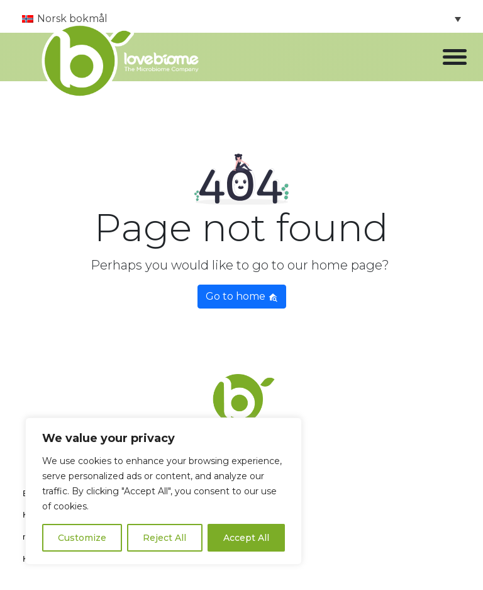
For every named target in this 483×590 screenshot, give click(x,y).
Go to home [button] (242, 296)
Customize (82, 537)
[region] (163, 491)
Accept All (246, 537)
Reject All (164, 537)
